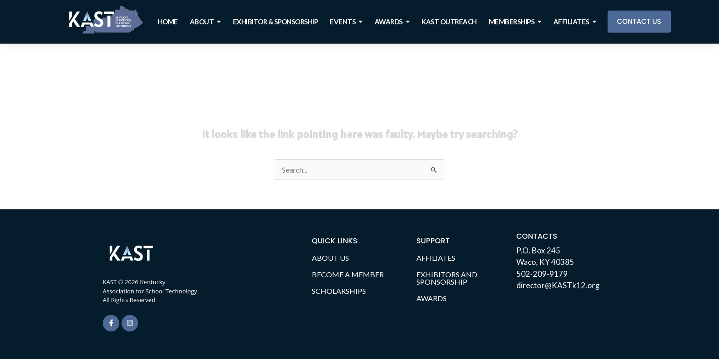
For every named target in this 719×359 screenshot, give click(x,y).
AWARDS (431, 298)
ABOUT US (330, 257)
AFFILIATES (435, 257)
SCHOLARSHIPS (339, 290)
